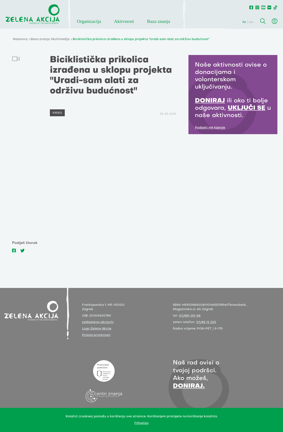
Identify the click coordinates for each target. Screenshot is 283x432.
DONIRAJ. (189, 386)
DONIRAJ (210, 101)
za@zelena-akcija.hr (98, 322)
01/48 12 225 (206, 322)
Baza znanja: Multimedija (50, 39)
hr (244, 22)
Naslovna (20, 39)
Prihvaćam (141, 423)
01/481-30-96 (190, 315)
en (251, 22)
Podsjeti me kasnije (210, 127)
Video (57, 113)
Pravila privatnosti (96, 335)
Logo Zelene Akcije (96, 328)
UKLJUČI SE (246, 108)
